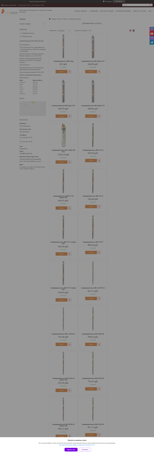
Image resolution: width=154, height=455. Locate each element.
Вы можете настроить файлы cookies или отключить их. (76, 445)
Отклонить (85, 449)
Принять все (71, 449)
